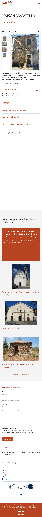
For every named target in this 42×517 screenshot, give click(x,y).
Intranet (4, 469)
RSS (3, 471)
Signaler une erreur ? (11, 83)
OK (21, 511)
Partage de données (8, 475)
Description (7, 103)
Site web (4, 404)
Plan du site (5, 467)
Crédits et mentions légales (10, 463)
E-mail (4, 398)
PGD (3, 477)
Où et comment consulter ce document (18, 124)
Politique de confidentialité (10, 465)
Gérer (21, 514)
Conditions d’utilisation (9, 428)
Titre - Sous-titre (9, 89)
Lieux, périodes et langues (13, 117)
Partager (4, 133)
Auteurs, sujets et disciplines (14, 110)
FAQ (3, 473)
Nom (3, 392)
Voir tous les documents (21, 374)
